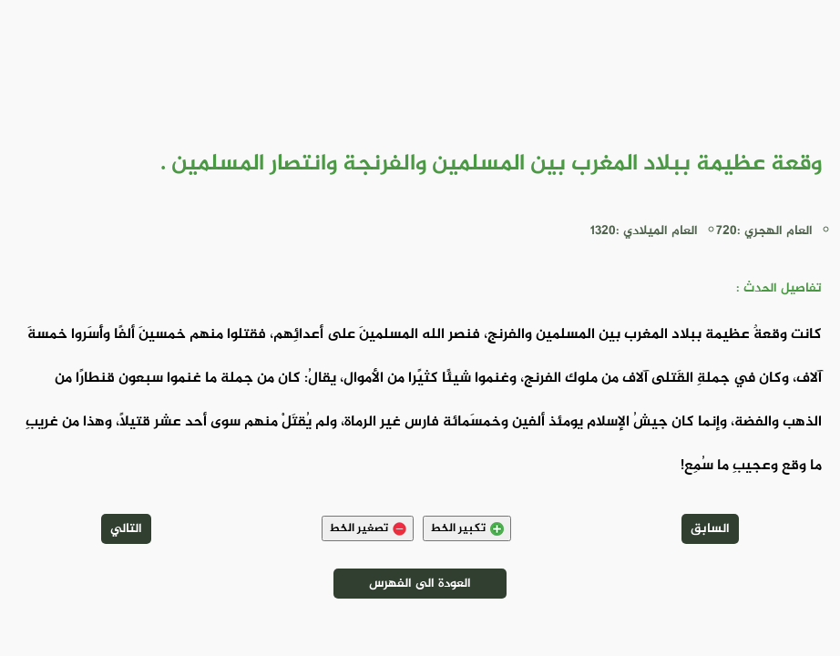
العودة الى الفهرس (420, 583)
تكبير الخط (467, 528)
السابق (710, 528)
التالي (126, 528)
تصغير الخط (367, 528)
